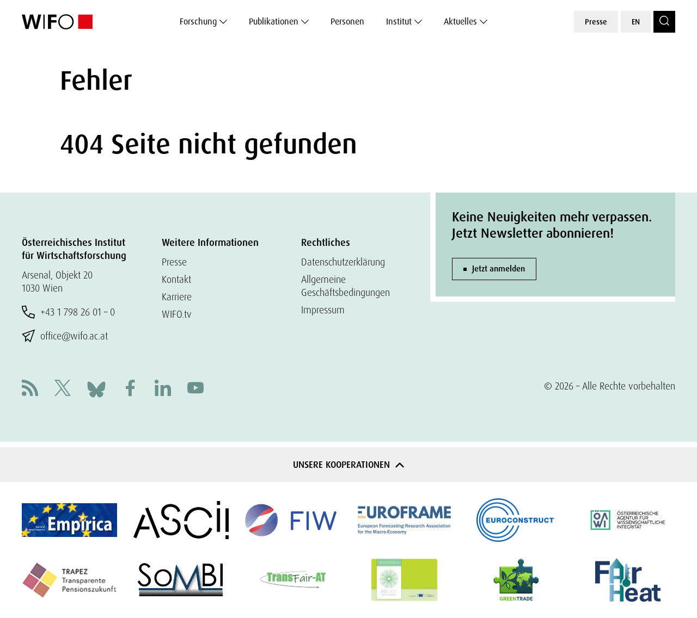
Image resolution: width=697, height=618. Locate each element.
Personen (347, 21)
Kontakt (176, 279)
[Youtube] (195, 389)
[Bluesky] (96, 388)
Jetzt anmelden (498, 268)
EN (636, 22)
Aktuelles (460, 21)
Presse (596, 22)
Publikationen (273, 21)
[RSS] (30, 389)
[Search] (664, 22)
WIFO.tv (177, 314)
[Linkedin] (163, 389)
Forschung (198, 21)
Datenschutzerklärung (343, 262)
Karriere (177, 297)
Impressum (323, 310)
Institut (399, 21)
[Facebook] (130, 389)
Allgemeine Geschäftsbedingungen (345, 286)
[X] (62, 389)
